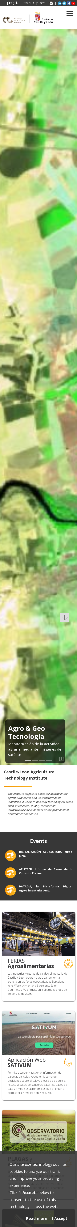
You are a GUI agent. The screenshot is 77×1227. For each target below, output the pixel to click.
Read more (36, 1218)
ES (10, 3)
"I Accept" (27, 1192)
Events (38, 841)
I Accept (59, 1218)
